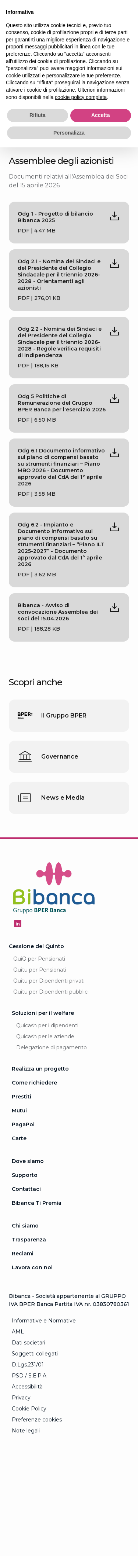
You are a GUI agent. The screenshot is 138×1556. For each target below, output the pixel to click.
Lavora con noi (32, 1267)
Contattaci (26, 1189)
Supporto (25, 1175)
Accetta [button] (100, 115)
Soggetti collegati (35, 1353)
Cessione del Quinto (36, 946)
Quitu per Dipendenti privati (49, 980)
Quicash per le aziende (45, 1036)
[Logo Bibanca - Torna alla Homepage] (54, 889)
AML (18, 1331)
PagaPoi (23, 1124)
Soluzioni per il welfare (43, 1013)
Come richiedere (34, 1082)
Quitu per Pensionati (39, 969)
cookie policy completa (81, 97)
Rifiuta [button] (37, 115)
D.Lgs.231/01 (28, 1364)
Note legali (26, 1430)
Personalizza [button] (69, 133)
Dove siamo (28, 1161)
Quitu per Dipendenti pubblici (51, 991)
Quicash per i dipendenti (47, 1025)
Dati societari (28, 1342)
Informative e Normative (44, 1320)
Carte (19, 1138)
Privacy (21, 1397)
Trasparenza (29, 1239)
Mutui (19, 1110)
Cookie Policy (29, 1408)
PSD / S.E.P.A (29, 1375)
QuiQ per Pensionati (39, 958)
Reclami (22, 1253)
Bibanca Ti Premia (36, 1203)
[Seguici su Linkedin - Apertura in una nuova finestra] (17, 923)
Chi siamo (25, 1225)
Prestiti (21, 1096)
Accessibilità (27, 1386)
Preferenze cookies (37, 1419)
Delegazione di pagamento (51, 1047)
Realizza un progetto (40, 1068)
